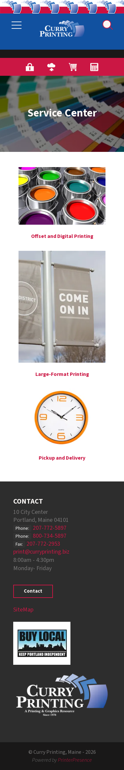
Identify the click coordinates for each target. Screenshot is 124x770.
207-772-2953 (43, 544)
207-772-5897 (49, 528)
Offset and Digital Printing (62, 236)
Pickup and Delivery (62, 458)
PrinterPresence (75, 760)
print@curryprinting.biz (41, 552)
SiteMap (23, 610)
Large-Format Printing (62, 374)
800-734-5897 (49, 536)
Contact (33, 591)
